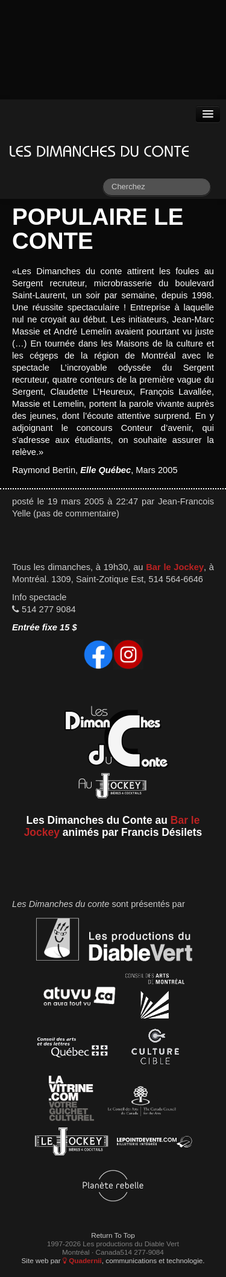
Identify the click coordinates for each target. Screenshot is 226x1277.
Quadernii (82, 1260)
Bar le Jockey (175, 567)
